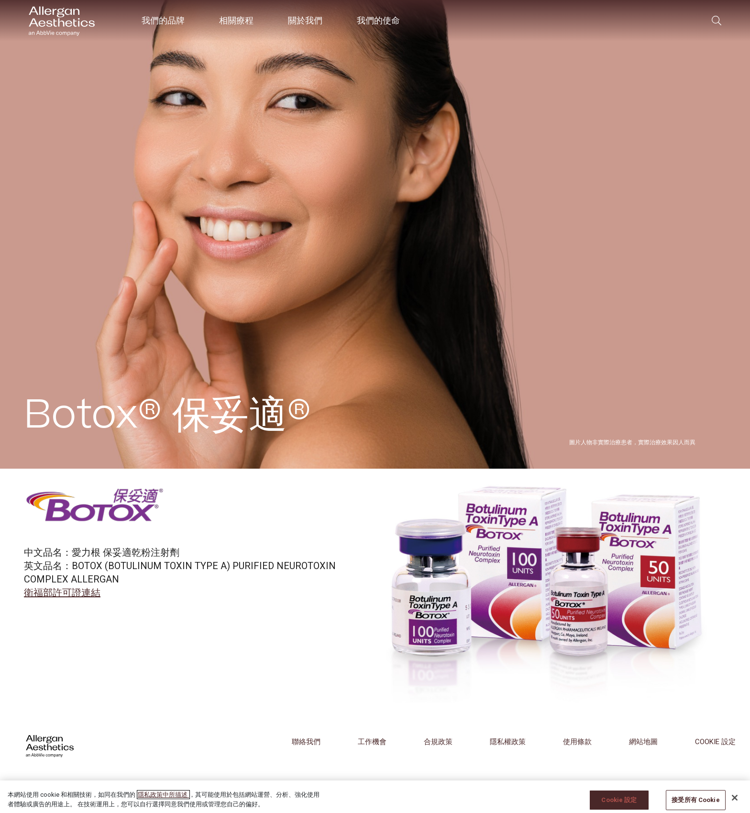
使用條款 (577, 741)
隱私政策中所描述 (163, 803)
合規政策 (438, 741)
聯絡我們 (306, 741)
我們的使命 (378, 20)
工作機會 (372, 741)
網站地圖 (643, 741)
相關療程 (236, 20)
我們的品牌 (163, 20)
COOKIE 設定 (715, 741)
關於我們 (305, 20)
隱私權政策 (508, 741)
